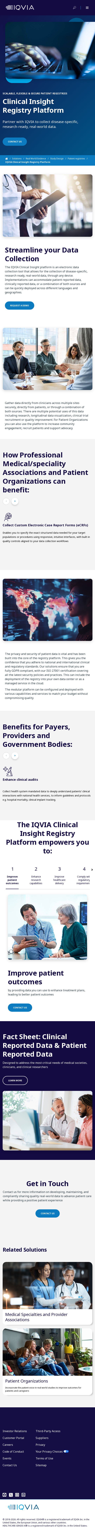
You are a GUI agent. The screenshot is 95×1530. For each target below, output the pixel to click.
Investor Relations (15, 1431)
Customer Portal (13, 1438)
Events (7, 1458)
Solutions (17, 158)
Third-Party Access (48, 1431)
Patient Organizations (26, 1381)
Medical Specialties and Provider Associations (36, 1316)
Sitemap (41, 1465)
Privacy (40, 1445)
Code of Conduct (13, 1451)
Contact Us (10, 1465)
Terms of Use (44, 1458)
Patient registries (76, 158)
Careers (8, 1445)
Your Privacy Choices (49, 1451)
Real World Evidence (36, 158)
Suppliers (42, 1438)
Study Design (57, 158)
